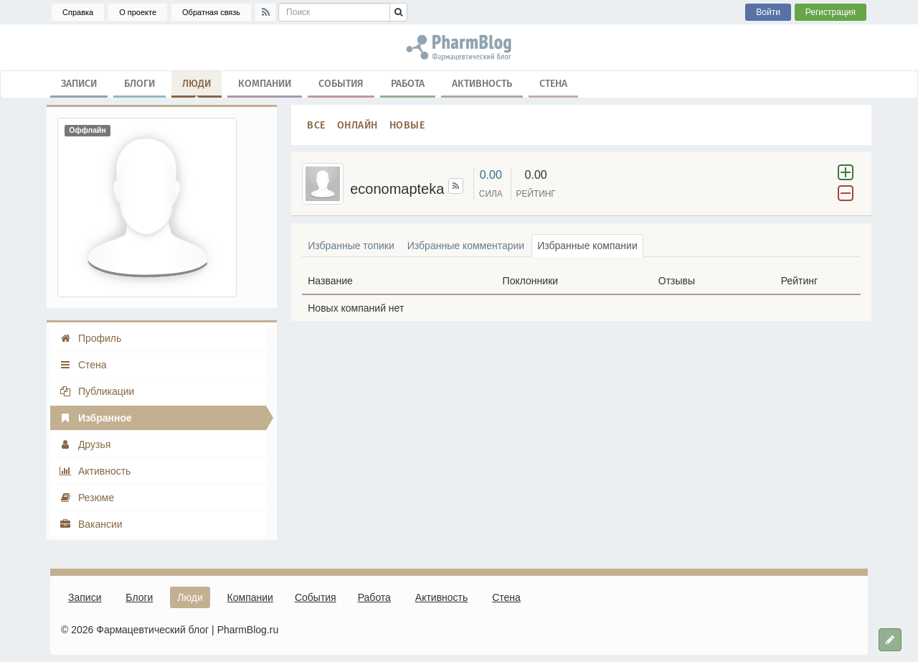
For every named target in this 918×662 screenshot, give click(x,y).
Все (316, 124)
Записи (79, 83)
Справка (77, 12)
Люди (196, 86)
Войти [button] (768, 12)
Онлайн (357, 124)
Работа (408, 83)
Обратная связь (211, 12)
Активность (482, 83)
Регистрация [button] (830, 12)
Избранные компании (587, 245)
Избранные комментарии (465, 245)
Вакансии (91, 524)
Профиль (90, 338)
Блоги (139, 83)
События (341, 83)
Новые (407, 124)
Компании (264, 83)
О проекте (137, 12)
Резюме (86, 497)
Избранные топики (351, 245)
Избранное (95, 418)
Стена (553, 83)
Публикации (96, 391)
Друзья (84, 444)
